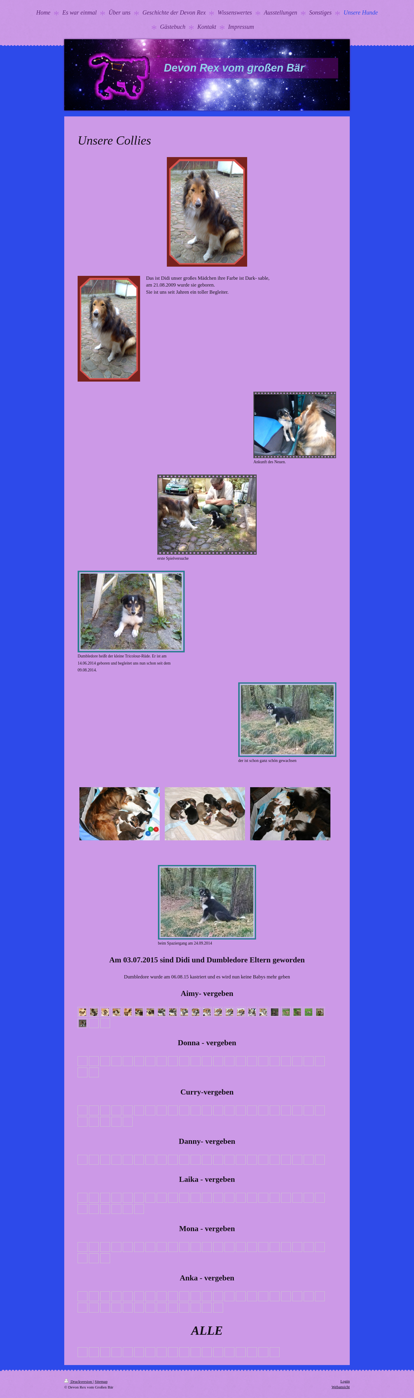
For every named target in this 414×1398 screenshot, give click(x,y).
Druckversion (78, 1381)
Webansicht (341, 1387)
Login (345, 1381)
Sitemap (101, 1381)
